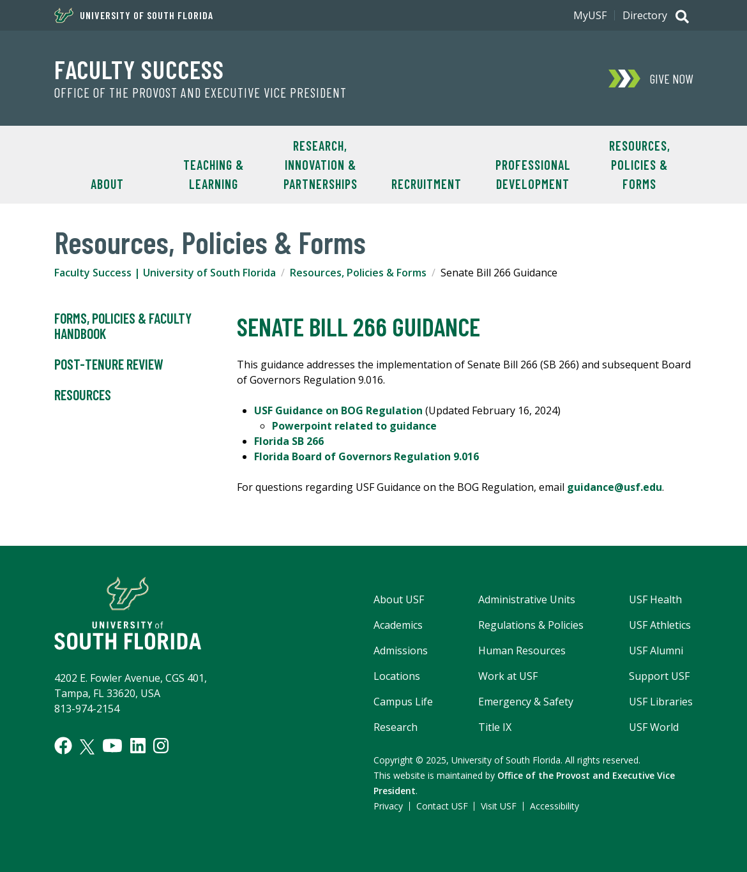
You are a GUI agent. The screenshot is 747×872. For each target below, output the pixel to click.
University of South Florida (133, 15)
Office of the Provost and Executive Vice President (200, 92)
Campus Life (403, 702)
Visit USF (499, 806)
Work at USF (508, 676)
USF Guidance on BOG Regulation (338, 410)
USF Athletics (660, 625)
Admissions (401, 650)
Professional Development (533, 174)
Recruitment (426, 184)
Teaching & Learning (213, 174)
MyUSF (590, 15)
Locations (397, 676)
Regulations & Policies (531, 625)
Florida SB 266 (289, 441)
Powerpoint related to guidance (354, 426)
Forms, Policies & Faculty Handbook (123, 326)
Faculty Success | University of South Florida (165, 273)
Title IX (494, 727)
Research (396, 727)
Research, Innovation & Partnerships (320, 165)
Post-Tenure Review (108, 364)
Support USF (659, 676)
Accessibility (554, 806)
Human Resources (522, 650)
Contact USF (442, 806)
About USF (399, 599)
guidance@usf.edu (614, 487)
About (107, 184)
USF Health (655, 599)
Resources (82, 395)
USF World (654, 727)
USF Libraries (661, 702)
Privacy (388, 806)
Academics (398, 625)
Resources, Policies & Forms (639, 165)
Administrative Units (526, 599)
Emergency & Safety (525, 702)
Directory (644, 15)
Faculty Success (139, 69)
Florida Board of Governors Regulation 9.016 (366, 456)
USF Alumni (656, 650)
